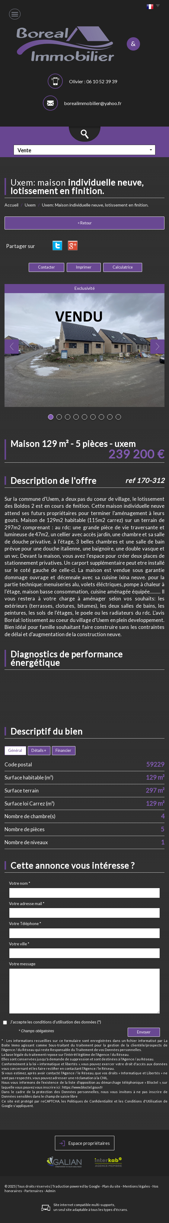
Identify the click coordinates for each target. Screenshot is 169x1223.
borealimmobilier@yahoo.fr (93, 103)
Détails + (38, 750)
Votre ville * (19, 943)
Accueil (11, 204)
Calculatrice (123, 267)
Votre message (22, 963)
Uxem (30, 204)
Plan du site (111, 1186)
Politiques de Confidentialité (90, 1101)
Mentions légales (136, 1186)
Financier (63, 750)
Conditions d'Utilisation (143, 1101)
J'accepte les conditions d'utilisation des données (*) (55, 1022)
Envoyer (144, 1032)
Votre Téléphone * (25, 923)
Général (15, 750)
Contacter (46, 267)
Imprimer (83, 267)
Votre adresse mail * (26, 903)
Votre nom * (19, 883)
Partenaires (33, 1191)
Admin (51, 1191)
